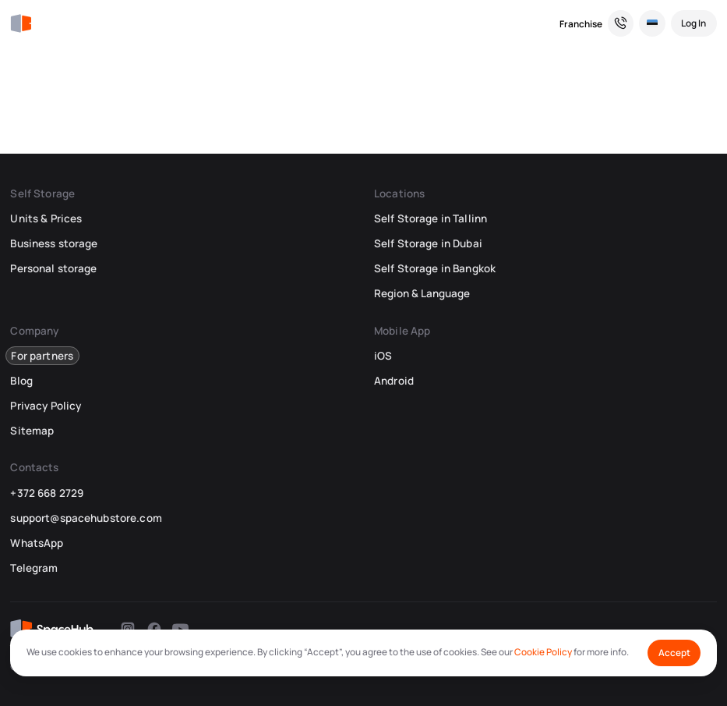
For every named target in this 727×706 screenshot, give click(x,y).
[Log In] (694, 23)
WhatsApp (36, 543)
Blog (21, 381)
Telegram (34, 568)
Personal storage (53, 268)
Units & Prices (46, 218)
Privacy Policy (45, 406)
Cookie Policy (543, 651)
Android (394, 381)
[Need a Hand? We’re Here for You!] (621, 23)
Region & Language (422, 293)
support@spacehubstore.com (85, 518)
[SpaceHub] (20, 23)
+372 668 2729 (46, 493)
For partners (42, 356)
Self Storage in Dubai (428, 243)
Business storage (53, 243)
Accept (674, 652)
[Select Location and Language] (652, 23)
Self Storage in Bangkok (435, 268)
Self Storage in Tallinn (430, 218)
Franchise (580, 23)
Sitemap (32, 431)
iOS (383, 356)
